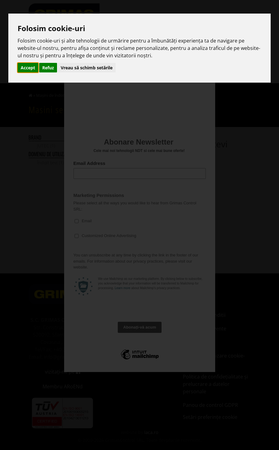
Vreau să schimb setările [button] (87, 68)
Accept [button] (28, 68)
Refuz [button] (48, 68)
